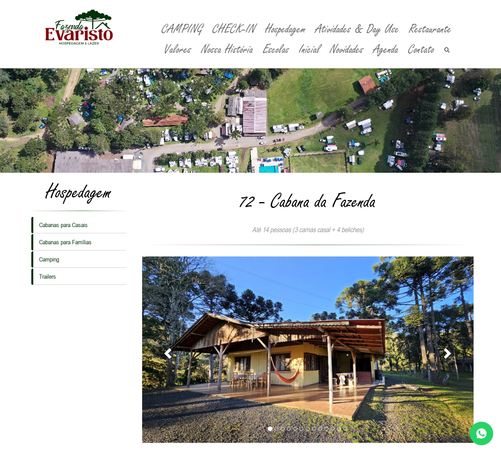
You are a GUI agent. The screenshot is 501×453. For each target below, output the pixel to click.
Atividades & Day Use (357, 29)
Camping (49, 259)
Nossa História (227, 49)
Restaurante (430, 29)
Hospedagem (285, 29)
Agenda (385, 49)
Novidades (347, 49)
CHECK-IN (234, 29)
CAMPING (182, 29)
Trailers (47, 276)
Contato (421, 49)
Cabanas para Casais (63, 224)
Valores (177, 49)
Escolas (276, 49)
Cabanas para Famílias (65, 241)
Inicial (309, 49)
